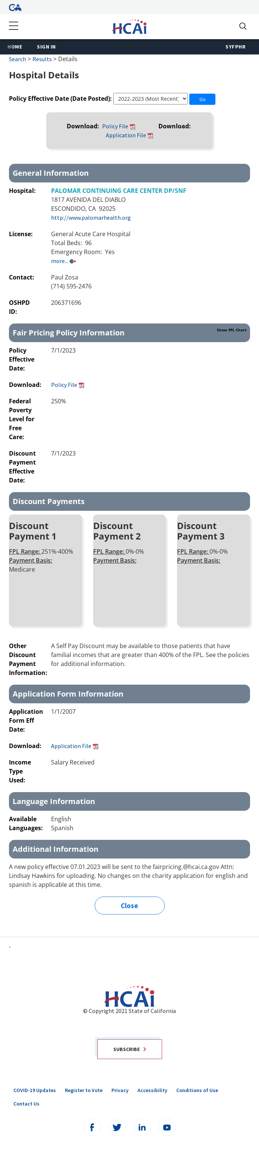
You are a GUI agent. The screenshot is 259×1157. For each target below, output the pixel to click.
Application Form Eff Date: (26, 720)
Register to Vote (83, 1090)
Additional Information (55, 849)
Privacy (120, 1090)
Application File (126, 135)
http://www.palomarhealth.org (91, 217)
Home (14, 46)
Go (202, 99)
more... (59, 261)
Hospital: (23, 191)
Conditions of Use (197, 1090)
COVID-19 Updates (34, 1090)
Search (17, 59)
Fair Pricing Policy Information (129, 332)
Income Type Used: (20, 771)
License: (21, 234)
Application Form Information (68, 694)
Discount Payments (49, 501)
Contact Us (26, 1103)
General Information (51, 173)
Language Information (54, 801)
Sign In (46, 46)
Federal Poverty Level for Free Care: (21, 419)
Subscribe (129, 1048)
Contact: (22, 277)
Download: (84, 126)
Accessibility (152, 1090)
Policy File (115, 126)
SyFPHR (235, 46)
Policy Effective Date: (21, 359)
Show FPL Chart (231, 329)
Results (42, 59)
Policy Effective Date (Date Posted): (60, 98)
